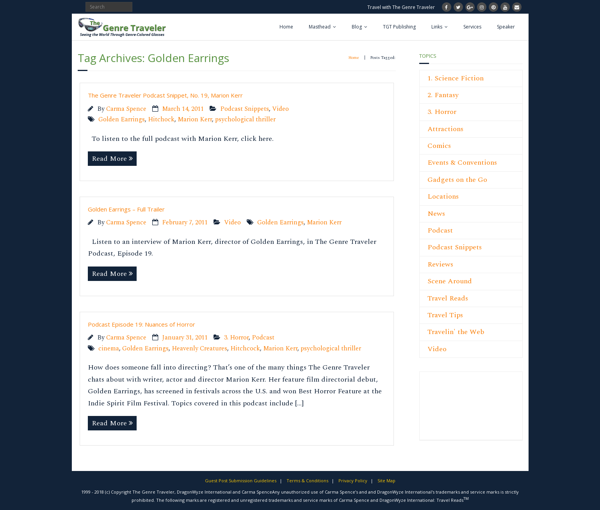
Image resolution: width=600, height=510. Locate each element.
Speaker (506, 26)
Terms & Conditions (307, 480)
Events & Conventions (462, 162)
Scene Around (449, 281)
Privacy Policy (352, 480)
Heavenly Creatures (199, 349)
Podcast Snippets (244, 109)
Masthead (320, 26)
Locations (443, 196)
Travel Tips (445, 315)
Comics (439, 145)
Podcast (263, 338)
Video (280, 109)
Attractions (445, 129)
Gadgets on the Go (457, 179)
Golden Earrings (121, 119)
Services (472, 26)
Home (286, 26)
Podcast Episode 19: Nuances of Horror (141, 324)
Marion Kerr (195, 119)
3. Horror (236, 338)
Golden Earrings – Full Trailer (126, 209)
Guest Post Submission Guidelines (240, 480)
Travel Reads (447, 298)
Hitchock (161, 119)
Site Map (386, 480)
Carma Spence (126, 109)
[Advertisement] (450, 410)
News (436, 213)
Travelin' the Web (455, 332)
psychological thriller (245, 119)
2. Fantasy (443, 95)
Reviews (440, 264)
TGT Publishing (399, 26)
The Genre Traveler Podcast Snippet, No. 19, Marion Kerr (165, 95)
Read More (109, 158)
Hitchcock (245, 349)
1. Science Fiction (455, 78)
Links (436, 26)
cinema (108, 349)
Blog (357, 26)
